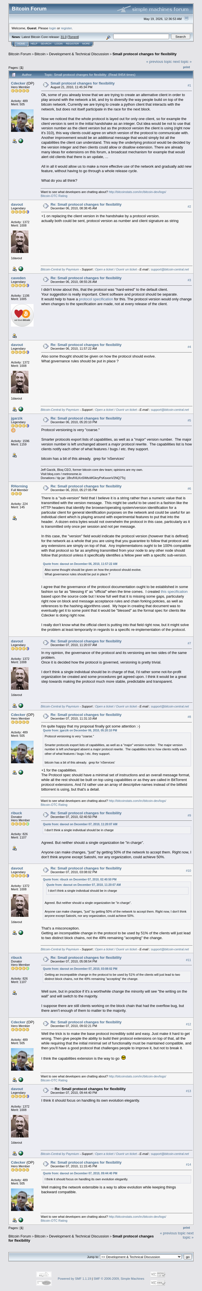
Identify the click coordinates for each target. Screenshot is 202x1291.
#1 (189, 85)
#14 (188, 1164)
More (86, 43)
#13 (188, 1091)
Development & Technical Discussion (79, 54)
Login (59, 43)
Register (72, 43)
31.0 (63, 37)
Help (34, 43)
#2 (189, 206)
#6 (189, 488)
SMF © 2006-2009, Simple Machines (119, 1278)
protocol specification (96, 299)
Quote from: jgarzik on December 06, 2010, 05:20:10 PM (80, 730)
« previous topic (159, 61)
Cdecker (18, 83)
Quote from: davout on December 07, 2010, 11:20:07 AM (80, 824)
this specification (174, 591)
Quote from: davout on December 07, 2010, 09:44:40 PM (80, 1173)
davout (17, 204)
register (66, 28)
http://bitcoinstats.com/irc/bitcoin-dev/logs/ (137, 192)
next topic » (182, 61)
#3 (189, 280)
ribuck (16, 813)
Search (46, 43)
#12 (188, 1024)
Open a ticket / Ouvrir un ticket (116, 269)
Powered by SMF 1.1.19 (74, 1278)
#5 (189, 420)
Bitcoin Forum (19, 54)
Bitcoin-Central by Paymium (60, 269)
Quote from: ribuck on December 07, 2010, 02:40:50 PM (79, 879)
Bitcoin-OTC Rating (54, 196)
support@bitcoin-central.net (170, 269)
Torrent (73, 37)
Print (186, 67)
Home (21, 43)
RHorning (19, 486)
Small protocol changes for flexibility (144, 54)
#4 (189, 347)
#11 (188, 960)
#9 (189, 815)
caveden (18, 278)
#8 (189, 716)
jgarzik (17, 418)
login (52, 28)
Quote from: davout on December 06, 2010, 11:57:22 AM (80, 563)
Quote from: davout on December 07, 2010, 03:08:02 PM (80, 968)
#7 (189, 643)
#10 (188, 870)
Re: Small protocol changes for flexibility (85, 204)
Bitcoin (40, 54)
